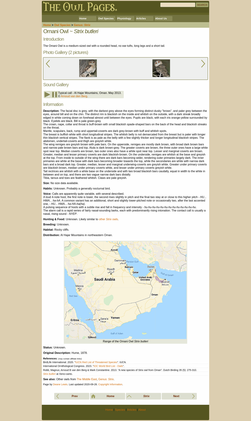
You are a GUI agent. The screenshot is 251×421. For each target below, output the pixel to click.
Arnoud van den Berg (74, 96)
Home (83, 18)
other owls (108, 219)
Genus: (106, 379)
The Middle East (87, 379)
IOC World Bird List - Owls (108, 366)
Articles (141, 18)
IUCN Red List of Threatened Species (96, 362)
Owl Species (106, 18)
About (142, 409)
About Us (161, 18)
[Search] (177, 5)
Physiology (124, 18)
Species (62, 25)
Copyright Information (110, 384)
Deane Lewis (60, 384)
